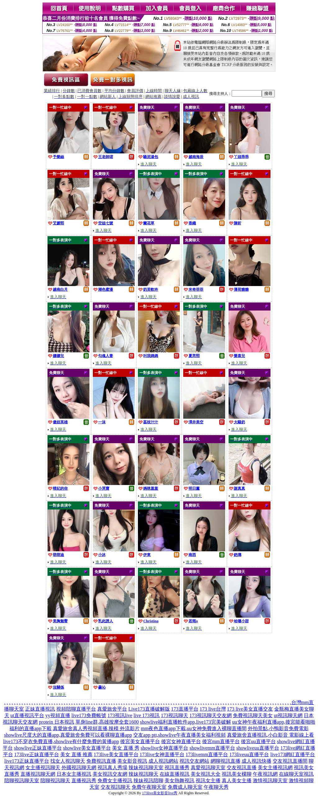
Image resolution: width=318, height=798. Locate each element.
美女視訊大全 (205, 774)
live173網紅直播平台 (292, 754)
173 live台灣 (213, 709)
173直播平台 (184, 709)
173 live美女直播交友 (250, 709)
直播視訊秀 (83, 780)
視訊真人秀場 (112, 767)
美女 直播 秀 (125, 748)
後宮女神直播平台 (181, 741)
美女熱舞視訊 (179, 780)
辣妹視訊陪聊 (148, 780)
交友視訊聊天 (115, 787)
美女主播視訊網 (275, 767)
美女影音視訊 (132, 761)
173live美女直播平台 (116, 754)
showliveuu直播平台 (257, 748)
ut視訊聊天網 (288, 715)
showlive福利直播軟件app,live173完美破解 (185, 722)
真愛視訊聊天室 (208, 767)
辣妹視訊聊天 (143, 774)
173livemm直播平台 (207, 754)
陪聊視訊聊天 (55, 780)
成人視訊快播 (256, 761)
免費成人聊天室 (185, 787)
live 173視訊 (147, 715)
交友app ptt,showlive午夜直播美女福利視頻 (179, 735)
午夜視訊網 (265, 774)
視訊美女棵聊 (237, 774)
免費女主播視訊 (115, 780)
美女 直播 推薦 (76, 754)
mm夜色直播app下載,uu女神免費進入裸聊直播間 (194, 728)
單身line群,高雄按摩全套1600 (107, 722)
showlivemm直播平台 (212, 748)
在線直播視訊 (174, 774)
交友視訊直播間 (290, 761)
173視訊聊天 (174, 715)
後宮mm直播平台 (221, 741)
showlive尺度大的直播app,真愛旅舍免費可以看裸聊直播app (68, 735)
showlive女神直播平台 (165, 748)
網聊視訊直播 (225, 761)
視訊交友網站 (194, 761)
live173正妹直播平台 (26, 761)
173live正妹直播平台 (36, 754)
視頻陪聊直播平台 (76, 709)
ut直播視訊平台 (27, 715)
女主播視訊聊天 (42, 767)
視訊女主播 (208, 780)
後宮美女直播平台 (140, 741)
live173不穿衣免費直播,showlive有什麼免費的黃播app (61, 741)
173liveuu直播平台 (249, 754)
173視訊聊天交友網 (210, 715)
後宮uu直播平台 (258, 741)
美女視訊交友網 (110, 774)
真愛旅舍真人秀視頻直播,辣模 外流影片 (96, 728)
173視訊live (119, 715)
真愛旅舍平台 (112, 709)
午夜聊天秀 (216, 787)
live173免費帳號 (88, 715)
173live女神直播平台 (162, 754)
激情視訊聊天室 (270, 780)
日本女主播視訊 (74, 774)
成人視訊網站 (163, 761)
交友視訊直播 (242, 767)
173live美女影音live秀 (159, 793)
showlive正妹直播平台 (38, 748)
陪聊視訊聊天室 (21, 780)
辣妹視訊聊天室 (146, 767)
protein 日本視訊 (56, 722)
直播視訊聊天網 (37, 774)
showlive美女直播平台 (87, 748)
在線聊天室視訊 (296, 774)
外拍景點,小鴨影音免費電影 (278, 728)
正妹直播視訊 (40, 709)
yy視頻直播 (57, 715)
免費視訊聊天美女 (253, 715)
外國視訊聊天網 (78, 767)
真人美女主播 (237, 780)
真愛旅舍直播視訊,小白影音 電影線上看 (270, 735)
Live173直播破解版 (149, 709)
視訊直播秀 (177, 767)
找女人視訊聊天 (67, 761)
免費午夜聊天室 (149, 787)
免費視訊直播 (101, 761)
